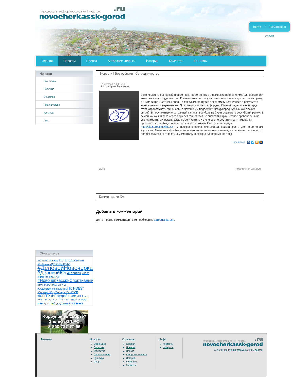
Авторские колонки (121, 61)
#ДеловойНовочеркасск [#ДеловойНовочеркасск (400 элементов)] (69, 268)
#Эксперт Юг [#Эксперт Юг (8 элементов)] (45, 292)
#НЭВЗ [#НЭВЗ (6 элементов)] (85, 273)
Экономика (50, 81)
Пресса (91, 61)
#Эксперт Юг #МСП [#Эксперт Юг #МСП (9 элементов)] (66, 292)
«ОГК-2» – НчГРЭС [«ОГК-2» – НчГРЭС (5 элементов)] (59, 299)
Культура (49, 112)
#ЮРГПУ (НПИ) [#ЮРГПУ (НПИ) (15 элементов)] (49, 295)
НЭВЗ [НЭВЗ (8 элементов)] (79, 303)
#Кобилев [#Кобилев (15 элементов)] (74, 273)
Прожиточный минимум (249, 169)
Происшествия (52, 104)
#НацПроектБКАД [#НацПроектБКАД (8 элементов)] (48, 276)
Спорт (47, 120)
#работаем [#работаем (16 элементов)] (68, 295)
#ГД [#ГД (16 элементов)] (61, 260)
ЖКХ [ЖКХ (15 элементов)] (72, 303)
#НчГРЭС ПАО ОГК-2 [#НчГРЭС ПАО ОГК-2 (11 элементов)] (52, 284)
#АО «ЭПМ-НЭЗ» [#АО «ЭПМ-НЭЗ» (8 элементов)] (48, 260)
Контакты (200, 61)
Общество (49, 97)
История (152, 61)
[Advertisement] (64, 187)
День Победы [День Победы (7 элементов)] (52, 303)
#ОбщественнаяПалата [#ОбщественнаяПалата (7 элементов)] (51, 288)
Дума (100, 169)
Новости (69, 61)
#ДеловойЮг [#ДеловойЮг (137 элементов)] (52, 272)
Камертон (176, 61)
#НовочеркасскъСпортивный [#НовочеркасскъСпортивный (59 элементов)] (66, 280)
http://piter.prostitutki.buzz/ (157, 126)
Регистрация (278, 26)
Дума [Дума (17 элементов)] (64, 303)
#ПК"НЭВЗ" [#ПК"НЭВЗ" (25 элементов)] (74, 288)
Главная (47, 61)
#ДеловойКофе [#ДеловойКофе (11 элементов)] (60, 264)
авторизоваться (164, 219)
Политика (49, 89)
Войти (257, 26)
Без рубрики (124, 73)
